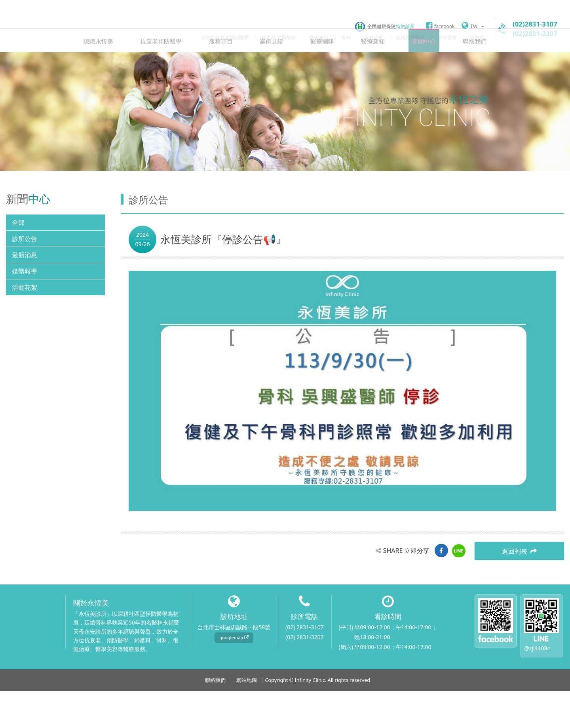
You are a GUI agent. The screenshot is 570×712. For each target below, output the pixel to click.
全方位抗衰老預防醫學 (225, 37)
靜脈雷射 (447, 37)
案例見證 (273, 61)
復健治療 (373, 37)
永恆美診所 (37, 25)
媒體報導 (24, 292)
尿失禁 (477, 37)
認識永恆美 (112, 61)
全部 (18, 243)
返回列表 (534, 573)
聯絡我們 (460, 61)
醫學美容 (319, 37)
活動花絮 (24, 308)
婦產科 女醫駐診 (279, 37)
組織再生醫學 (410, 37)
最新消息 (24, 276)
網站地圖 (246, 701)
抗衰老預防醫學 (171, 61)
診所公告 (24, 260)
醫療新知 (367, 61)
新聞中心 (414, 61)
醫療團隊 (320, 61)
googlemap (234, 658)
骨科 (346, 37)
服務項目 (227, 61)
